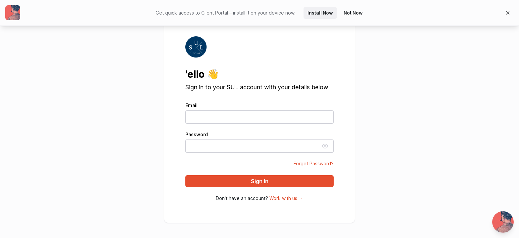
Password (196, 134)
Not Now (353, 13)
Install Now (320, 13)
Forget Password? (314, 163)
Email (191, 105)
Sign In (259, 181)
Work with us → (286, 198)
